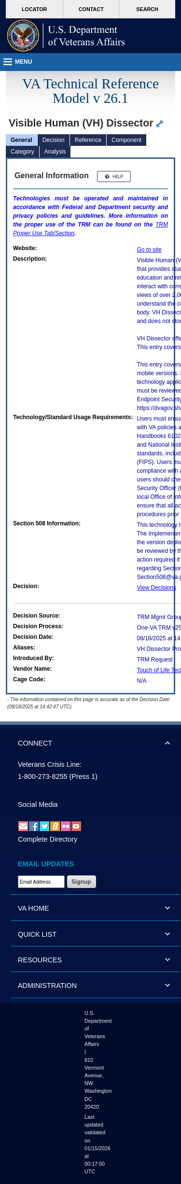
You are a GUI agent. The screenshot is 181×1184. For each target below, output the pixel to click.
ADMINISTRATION (47, 985)
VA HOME (33, 908)
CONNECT (35, 743)
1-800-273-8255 (42, 776)
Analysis (55, 151)
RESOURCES (40, 960)
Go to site (149, 249)
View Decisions (156, 587)
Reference (88, 140)
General (21, 140)
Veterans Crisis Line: (50, 764)
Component (126, 140)
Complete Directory (47, 839)
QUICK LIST (37, 934)
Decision (53, 140)
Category (22, 151)
